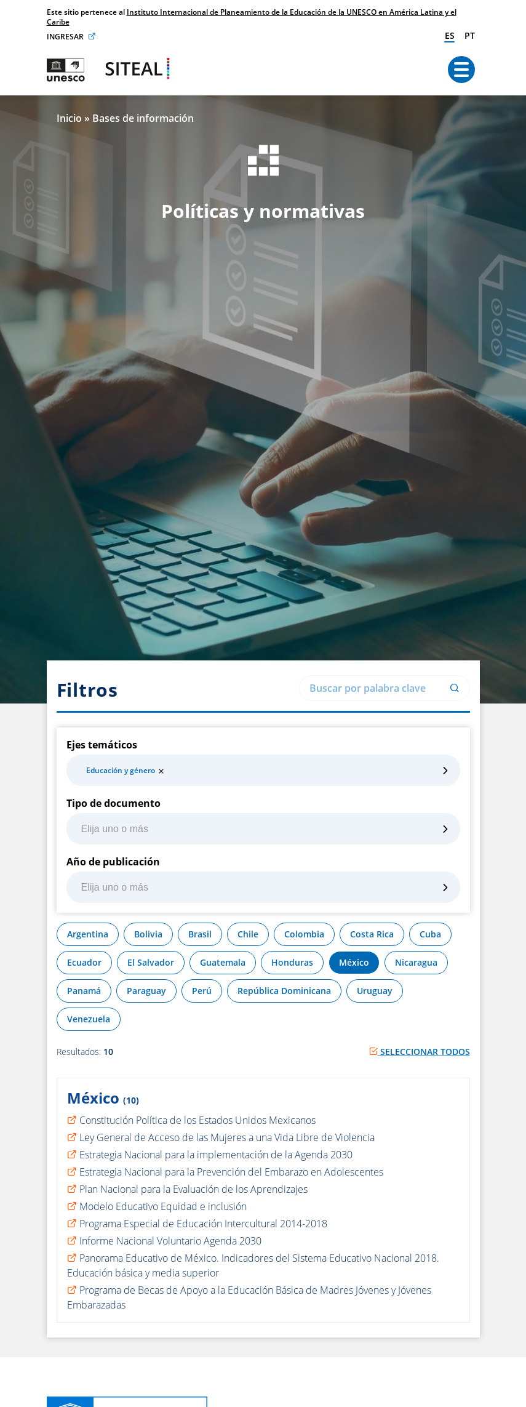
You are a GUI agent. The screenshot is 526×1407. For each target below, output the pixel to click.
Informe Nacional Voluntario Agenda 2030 (170, 1241)
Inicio (69, 118)
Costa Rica (372, 934)
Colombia (304, 934)
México (354, 962)
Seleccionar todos (419, 1051)
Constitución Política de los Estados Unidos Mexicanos (197, 1120)
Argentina (87, 934)
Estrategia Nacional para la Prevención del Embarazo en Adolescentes (231, 1172)
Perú (202, 990)
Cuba (430, 934)
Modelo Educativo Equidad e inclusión (163, 1206)
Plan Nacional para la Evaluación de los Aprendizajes (193, 1189)
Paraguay (146, 990)
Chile (247, 934)
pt (469, 35)
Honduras (292, 962)
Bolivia (148, 934)
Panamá (84, 990)
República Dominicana (284, 990)
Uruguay (375, 990)
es (450, 35)
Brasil (200, 934)
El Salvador (150, 962)
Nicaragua (416, 962)
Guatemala (222, 962)
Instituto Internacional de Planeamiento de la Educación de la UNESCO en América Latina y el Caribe (251, 17)
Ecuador (84, 962)
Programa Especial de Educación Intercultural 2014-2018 (203, 1223)
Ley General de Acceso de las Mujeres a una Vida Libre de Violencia (227, 1137)
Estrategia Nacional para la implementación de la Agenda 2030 (216, 1154)
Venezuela (88, 1019)
